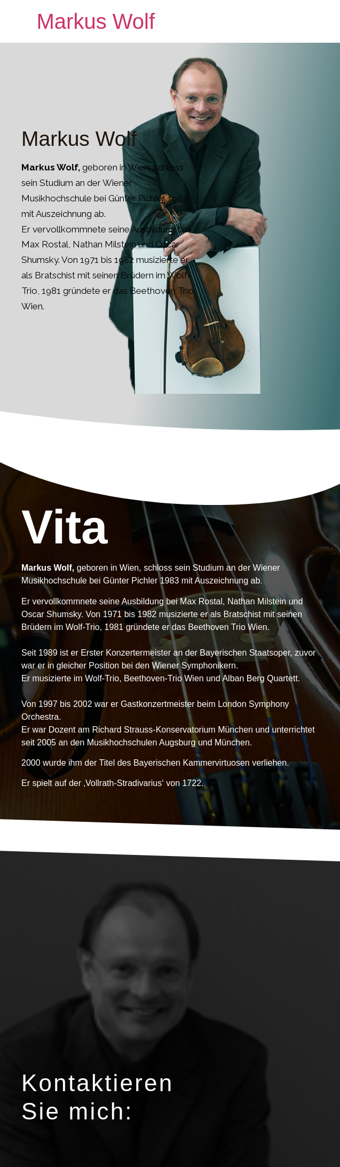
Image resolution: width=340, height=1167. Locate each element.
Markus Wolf (96, 21)
